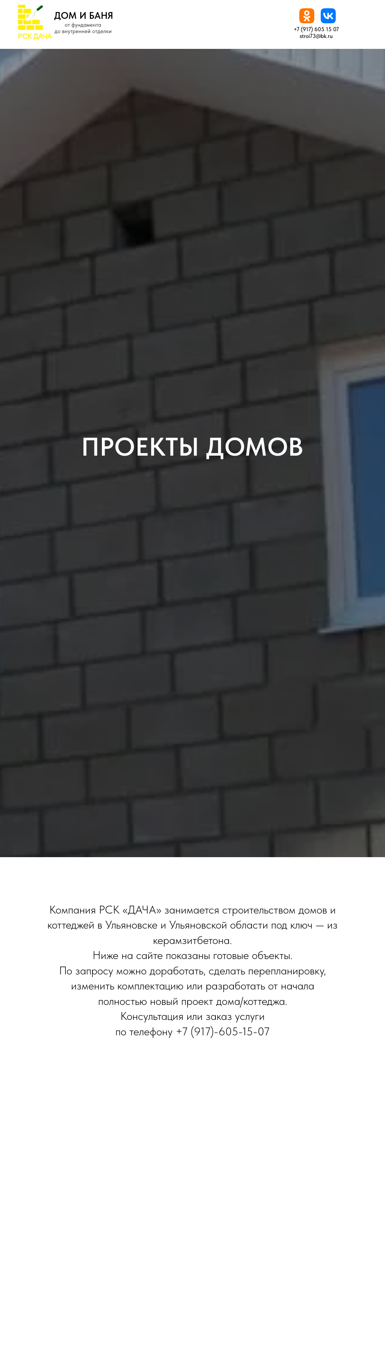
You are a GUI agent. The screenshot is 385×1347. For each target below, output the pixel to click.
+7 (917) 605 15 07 (316, 29)
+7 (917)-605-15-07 (223, 1031)
